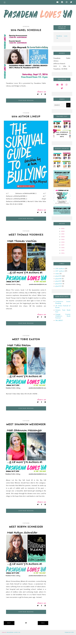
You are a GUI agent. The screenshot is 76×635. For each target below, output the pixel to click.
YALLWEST (59, 320)
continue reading (26, 100)
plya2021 (58, 286)
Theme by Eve (69, 632)
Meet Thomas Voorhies (26, 235)
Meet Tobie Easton (26, 339)
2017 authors (59, 271)
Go (68, 105)
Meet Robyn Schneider (26, 527)
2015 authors (59, 268)
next (9, 623)
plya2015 (58, 276)
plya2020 (58, 284)
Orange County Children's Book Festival (62, 316)
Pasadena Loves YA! (13, 632)
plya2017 (58, 281)
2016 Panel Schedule (26, 30)
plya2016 (58, 278)
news (57, 273)
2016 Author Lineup (26, 117)
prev (43, 623)
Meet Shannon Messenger (26, 424)
